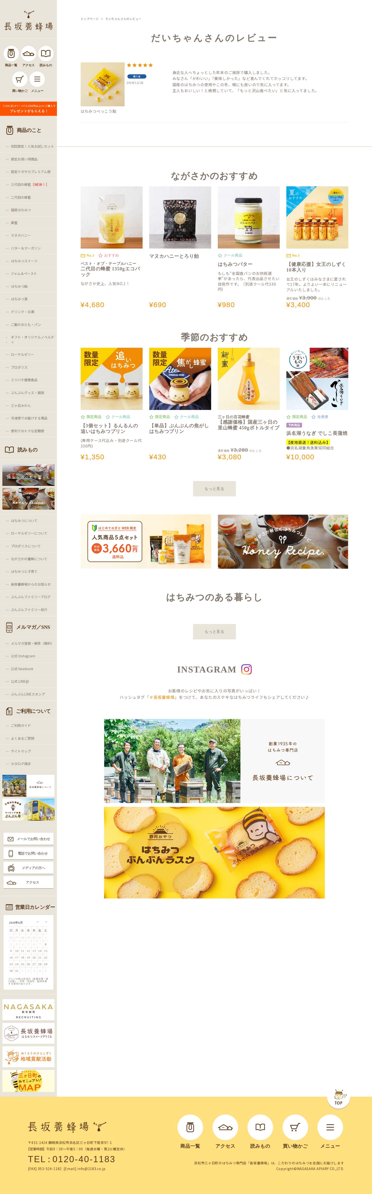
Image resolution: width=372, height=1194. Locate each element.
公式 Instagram (23, 655)
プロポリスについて (26, 546)
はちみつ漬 (19, 298)
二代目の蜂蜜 (21, 197)
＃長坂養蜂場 (162, 697)
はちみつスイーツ (24, 261)
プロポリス (19, 367)
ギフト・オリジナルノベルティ (32, 339)
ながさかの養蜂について (29, 558)
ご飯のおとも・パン (26, 324)
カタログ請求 (21, 763)
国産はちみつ (21, 209)
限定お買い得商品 (24, 159)
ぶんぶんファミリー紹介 (29, 609)
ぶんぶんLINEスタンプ (28, 694)
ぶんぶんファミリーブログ (31, 596)
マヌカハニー (21, 235)
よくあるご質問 (22, 738)
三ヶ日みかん (21, 405)
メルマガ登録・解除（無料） (32, 643)
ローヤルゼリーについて (29, 533)
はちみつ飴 (19, 286)
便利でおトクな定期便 (27, 430)
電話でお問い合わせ (33, 853)
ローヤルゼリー (22, 354)
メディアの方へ (33, 868)
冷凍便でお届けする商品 (29, 418)
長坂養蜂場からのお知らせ (31, 584)
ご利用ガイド (21, 725)
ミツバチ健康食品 (24, 379)
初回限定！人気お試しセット (32, 146)
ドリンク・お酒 (22, 311)
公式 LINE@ (20, 681)
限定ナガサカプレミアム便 (31, 171)
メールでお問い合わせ (33, 839)
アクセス (32, 882)
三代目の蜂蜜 (30, 184)
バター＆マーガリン (26, 248)
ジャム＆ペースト (24, 273)
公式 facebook (22, 668)
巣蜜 (14, 222)
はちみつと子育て (24, 571)
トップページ (90, 19)
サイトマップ (21, 751)
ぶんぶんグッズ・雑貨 (27, 392)
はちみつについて (24, 520)
